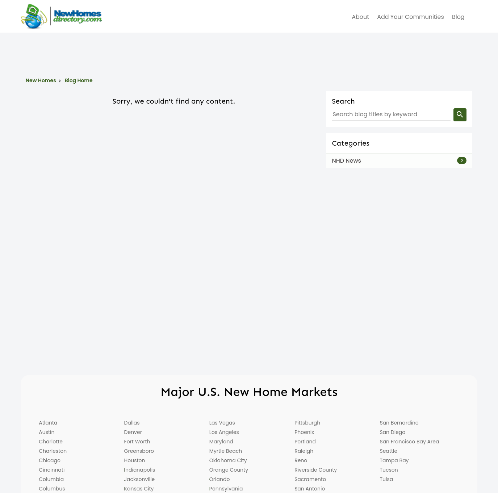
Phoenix (304, 432)
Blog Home (79, 80)
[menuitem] (473, 17)
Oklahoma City (228, 460)
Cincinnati (51, 469)
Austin (46, 432)
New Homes (41, 80)
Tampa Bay (394, 460)
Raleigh (303, 451)
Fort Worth (137, 441)
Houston (134, 460)
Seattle (388, 451)
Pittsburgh (307, 422)
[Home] (61, 16)
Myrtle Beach (225, 451)
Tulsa (386, 479)
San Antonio (309, 488)
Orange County (228, 469)
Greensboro (139, 451)
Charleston (53, 451)
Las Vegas (222, 422)
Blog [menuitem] (458, 17)
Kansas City (139, 488)
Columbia (51, 479)
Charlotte (51, 441)
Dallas (132, 422)
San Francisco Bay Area (409, 441)
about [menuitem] (360, 17)
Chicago (49, 460)
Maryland (221, 441)
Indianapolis (139, 469)
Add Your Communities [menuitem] (410, 17)
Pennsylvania (226, 488)
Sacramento (310, 479)
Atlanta (48, 422)
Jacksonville (139, 479)
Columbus (52, 488)
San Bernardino (399, 422)
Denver (133, 432)
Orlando (219, 479)
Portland (305, 441)
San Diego (392, 432)
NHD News (346, 160)
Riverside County (315, 469)
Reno (300, 460)
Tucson (389, 469)
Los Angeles (224, 432)
